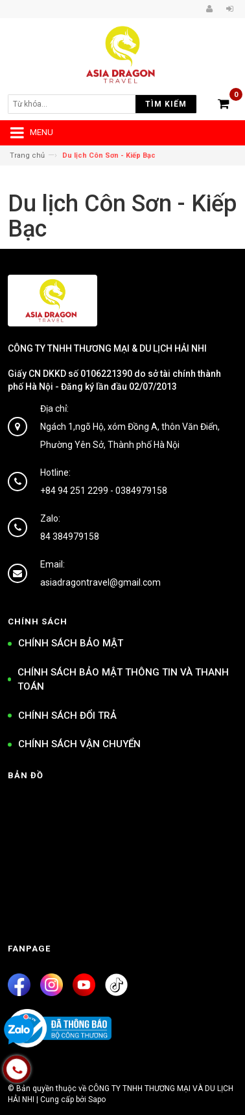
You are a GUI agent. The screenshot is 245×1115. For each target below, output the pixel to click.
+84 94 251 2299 (74, 490)
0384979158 (141, 490)
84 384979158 (69, 536)
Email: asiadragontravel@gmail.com (100, 573)
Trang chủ (27, 155)
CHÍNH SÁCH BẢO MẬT (70, 643)
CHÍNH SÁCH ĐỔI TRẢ (67, 715)
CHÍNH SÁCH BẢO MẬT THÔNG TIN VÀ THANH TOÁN (123, 679)
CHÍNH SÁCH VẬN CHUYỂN (79, 744)
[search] (79, 104)
